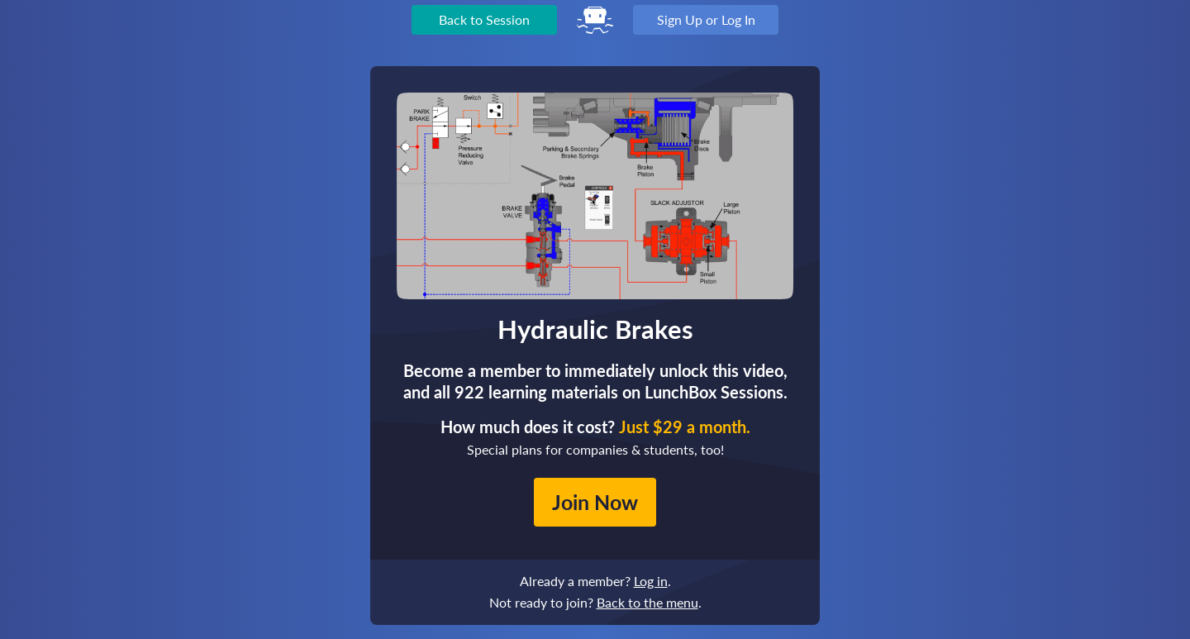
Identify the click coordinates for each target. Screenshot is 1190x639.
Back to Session (484, 19)
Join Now (595, 501)
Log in (651, 581)
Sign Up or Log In (706, 19)
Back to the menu (647, 602)
